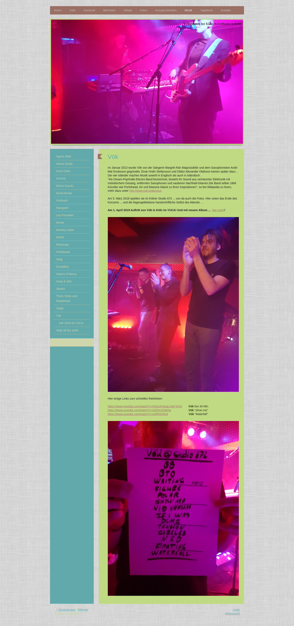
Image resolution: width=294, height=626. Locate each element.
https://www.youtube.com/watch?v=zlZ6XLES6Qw (139, 410)
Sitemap (83, 609)
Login (236, 609)
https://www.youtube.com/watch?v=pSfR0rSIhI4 (138, 414)
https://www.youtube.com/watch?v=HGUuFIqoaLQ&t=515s (145, 406)
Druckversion (65, 609)
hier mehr (218, 210)
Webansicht (232, 613)
